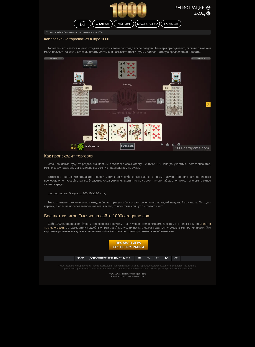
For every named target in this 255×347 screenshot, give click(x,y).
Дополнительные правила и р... (111, 258)
